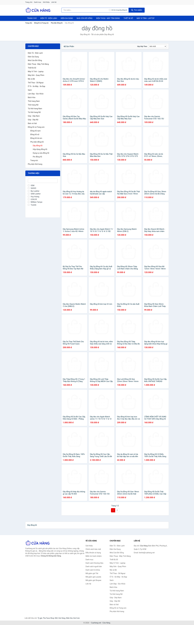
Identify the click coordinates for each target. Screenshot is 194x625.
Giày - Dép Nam (34, 116)
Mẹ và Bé (31, 79)
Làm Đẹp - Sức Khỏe (35, 94)
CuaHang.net (96, 623)
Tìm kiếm (136, 10)
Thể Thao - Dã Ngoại (35, 83)
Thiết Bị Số (128, 18)
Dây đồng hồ (37, 146)
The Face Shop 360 (50, 618)
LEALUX (32, 199)
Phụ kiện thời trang (35, 164)
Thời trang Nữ (33, 105)
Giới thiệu (46, 2)
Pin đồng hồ (37, 157)
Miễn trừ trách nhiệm (94, 556)
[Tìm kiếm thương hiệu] (85, 10)
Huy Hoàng (33, 197)
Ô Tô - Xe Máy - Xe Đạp (36, 86)
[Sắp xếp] (157, 46)
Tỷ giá (40, 618)
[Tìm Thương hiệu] (43, 181)
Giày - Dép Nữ (33, 120)
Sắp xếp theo (142, 46)
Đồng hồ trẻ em (36, 138)
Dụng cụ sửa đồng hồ (41, 153)
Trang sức (34, 160)
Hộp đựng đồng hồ (40, 149)
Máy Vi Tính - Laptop (145, 18)
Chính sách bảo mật (93, 549)
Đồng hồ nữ (34, 134)
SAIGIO (32, 188)
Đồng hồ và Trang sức (41, 23)
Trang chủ (28, 2)
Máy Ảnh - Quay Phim (36, 75)
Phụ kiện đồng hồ (57, 23)
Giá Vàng (61, 618)
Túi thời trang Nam (35, 109)
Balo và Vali (32, 123)
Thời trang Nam (34, 101)
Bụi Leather (33, 191)
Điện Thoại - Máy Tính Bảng (108, 18)
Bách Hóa (31, 97)
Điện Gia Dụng (67, 18)
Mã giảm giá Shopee (93, 580)
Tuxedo (32, 205)
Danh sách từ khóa (93, 570)
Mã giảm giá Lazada (93, 577)
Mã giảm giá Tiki (92, 573)
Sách (30, 90)
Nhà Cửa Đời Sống (84, 18)
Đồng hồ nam (35, 131)
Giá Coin (76, 618)
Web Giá (69, 618)
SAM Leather (34, 194)
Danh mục (37, 2)
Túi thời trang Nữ (34, 112)
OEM (31, 185)
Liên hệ (53, 2)
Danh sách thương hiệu (94, 563)
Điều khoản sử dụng (93, 553)
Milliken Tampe (35, 202)
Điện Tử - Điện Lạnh (48, 18)
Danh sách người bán (94, 566)
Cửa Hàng (106, 623)
